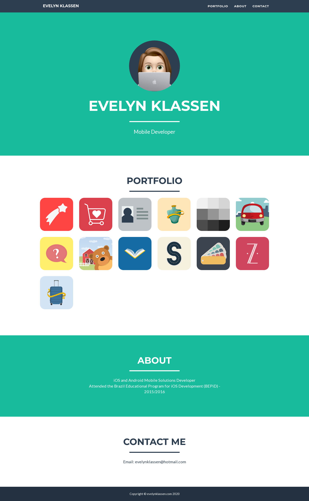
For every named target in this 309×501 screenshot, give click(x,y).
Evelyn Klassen (68, 12)
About (240, 11)
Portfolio (218, 11)
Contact (261, 11)
